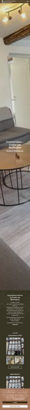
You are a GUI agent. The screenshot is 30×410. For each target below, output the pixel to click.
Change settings (15, 406)
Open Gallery (15, 367)
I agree (15, 402)
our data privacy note (19, 398)
